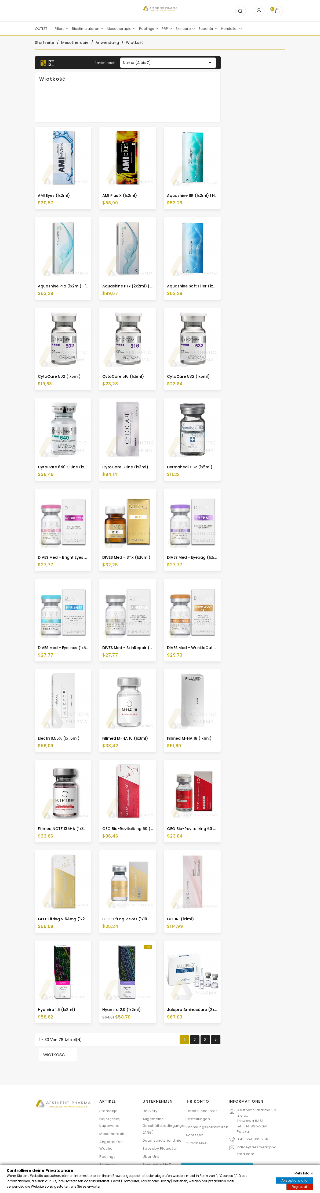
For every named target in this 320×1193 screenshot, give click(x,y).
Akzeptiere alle (294, 1180)
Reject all (300, 1186)
